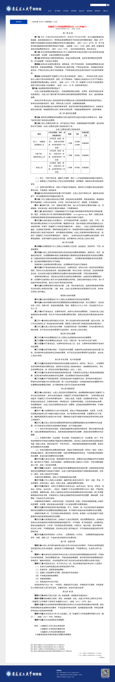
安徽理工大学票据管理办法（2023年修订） (92, 653)
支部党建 (73, 11)
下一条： (80, 655)
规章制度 (89, 11)
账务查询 (97, 11)
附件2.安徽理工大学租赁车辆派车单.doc (45, 647)
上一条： (80, 653)
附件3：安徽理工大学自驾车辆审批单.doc (45, 649)
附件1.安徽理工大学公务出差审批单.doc (45, 645)
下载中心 (105, 11)
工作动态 (65, 11)
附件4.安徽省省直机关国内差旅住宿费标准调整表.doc (48, 651)
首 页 (49, 11)
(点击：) (75, 29)
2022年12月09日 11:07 (63, 29)
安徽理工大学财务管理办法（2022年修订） (92, 655)
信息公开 (81, 11)
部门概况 (57, 11)
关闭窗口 (102, 657)
